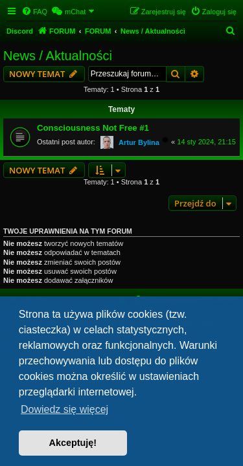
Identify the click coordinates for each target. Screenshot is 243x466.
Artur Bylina (139, 142)
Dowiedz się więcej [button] (64, 409)
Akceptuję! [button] (73, 443)
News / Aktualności (57, 56)
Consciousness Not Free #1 (93, 128)
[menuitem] (34, 11)
